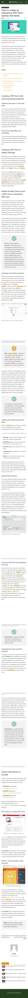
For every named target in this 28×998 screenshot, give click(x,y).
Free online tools (9, 90)
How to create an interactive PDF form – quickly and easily (12, 13)
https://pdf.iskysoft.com (8, 797)
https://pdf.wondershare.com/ (10, 788)
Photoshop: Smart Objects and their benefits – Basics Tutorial (20, 937)
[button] (26, 2)
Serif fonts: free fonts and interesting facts (7, 936)
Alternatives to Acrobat (8, 86)
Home (2, 5)
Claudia (2, 18)
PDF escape (4, 837)
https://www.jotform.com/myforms (14, 897)
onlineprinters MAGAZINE (15, 992)
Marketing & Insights (9, 5)
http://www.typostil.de (14, 955)
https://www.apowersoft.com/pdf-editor (12, 793)
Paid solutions (8, 88)
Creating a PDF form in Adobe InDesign (12, 78)
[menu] (2, 2)
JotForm (9, 805)
